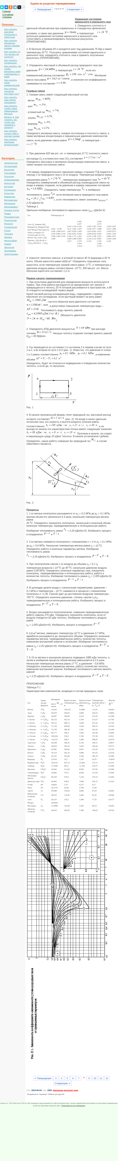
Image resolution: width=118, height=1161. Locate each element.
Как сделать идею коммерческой (11, 83)
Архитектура (11, 163)
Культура (9, 193)
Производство (11, 217)
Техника (8, 234)
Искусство (9, 183)
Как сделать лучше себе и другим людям (12, 133)
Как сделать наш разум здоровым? (10, 100)
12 (107, 1078)
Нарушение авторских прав (65, 1090)
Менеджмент (11, 207)
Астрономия (10, 166)
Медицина (9, 203)
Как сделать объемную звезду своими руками (12, 44)
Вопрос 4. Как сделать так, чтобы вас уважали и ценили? (11, 122)
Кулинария (10, 190)
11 (101, 1078)
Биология (9, 169)
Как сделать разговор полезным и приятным (10, 33)
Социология (10, 227)
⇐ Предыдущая (43, 9)
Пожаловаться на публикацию (73, 1106)
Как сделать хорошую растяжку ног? (11, 91)
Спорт (7, 230)
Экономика (10, 250)
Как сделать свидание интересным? (11, 142)
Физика (8, 237)
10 (95, 1078)
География (10, 173)
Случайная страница (7, 15)
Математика (10, 200)
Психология (10, 220)
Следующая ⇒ (74, 9)
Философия (10, 240)
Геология (9, 176)
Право (7, 213)
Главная (6, 11)
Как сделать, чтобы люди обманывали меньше (11, 110)
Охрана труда (11, 210)
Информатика (11, 180)
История (8, 186)
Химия (7, 244)
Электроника (11, 254)
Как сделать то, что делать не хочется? (12, 54)
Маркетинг (9, 196)
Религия (8, 223)
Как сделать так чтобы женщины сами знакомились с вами (12, 71)
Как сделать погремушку (10, 61)
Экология (9, 247)
